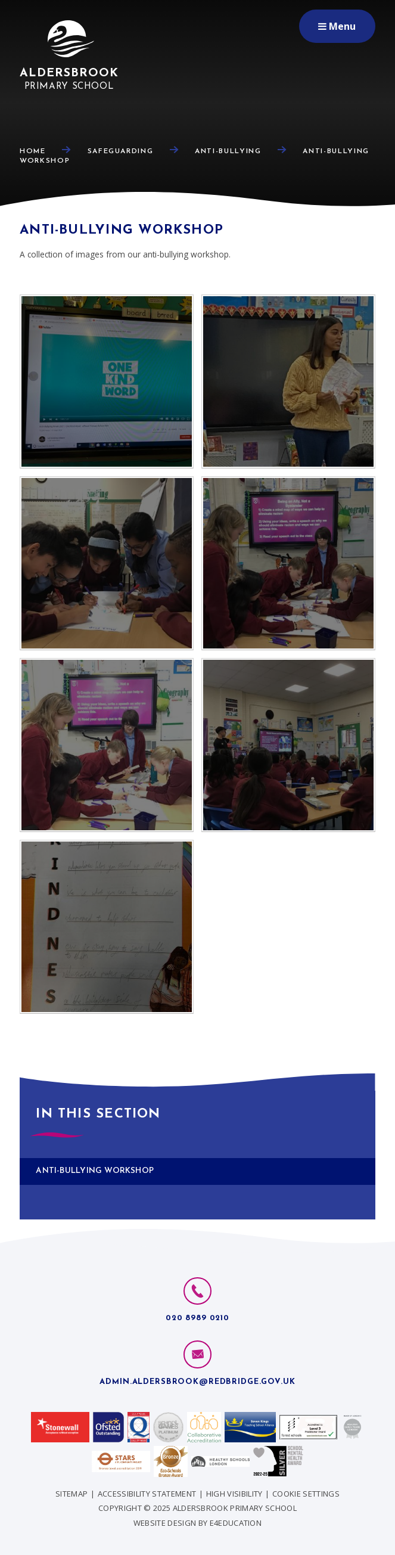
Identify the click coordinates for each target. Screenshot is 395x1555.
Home (33, 151)
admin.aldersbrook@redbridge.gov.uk (197, 1382)
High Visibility (234, 1493)
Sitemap (71, 1493)
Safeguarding (121, 151)
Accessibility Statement (147, 1493)
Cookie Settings (306, 1493)
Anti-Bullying (228, 151)
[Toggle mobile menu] (337, 26)
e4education (236, 1522)
